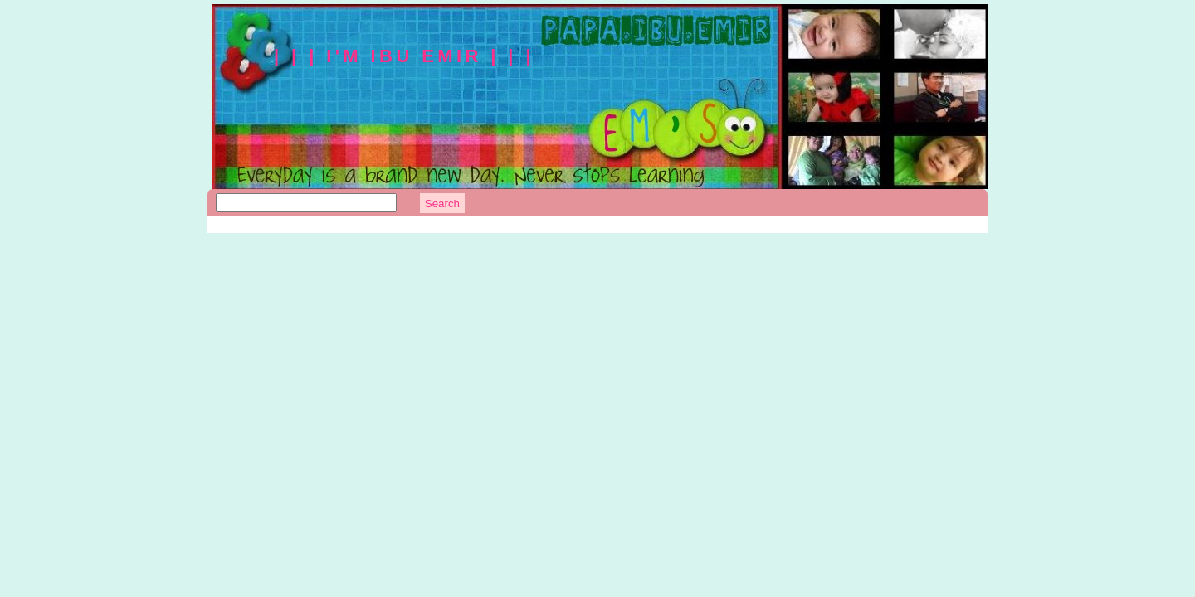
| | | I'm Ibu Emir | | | (404, 56)
